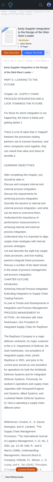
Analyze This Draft (33, 53)
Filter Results (42, 60)
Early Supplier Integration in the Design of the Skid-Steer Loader (34, 32)
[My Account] (50, 5)
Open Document (11, 53)
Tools (20, 60)
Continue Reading (26, 470)
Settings (30, 60)
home (3, 12)
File (6, 60)
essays (13, 12)
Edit (13, 60)
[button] (3, 4)
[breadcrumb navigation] (26, 13)
